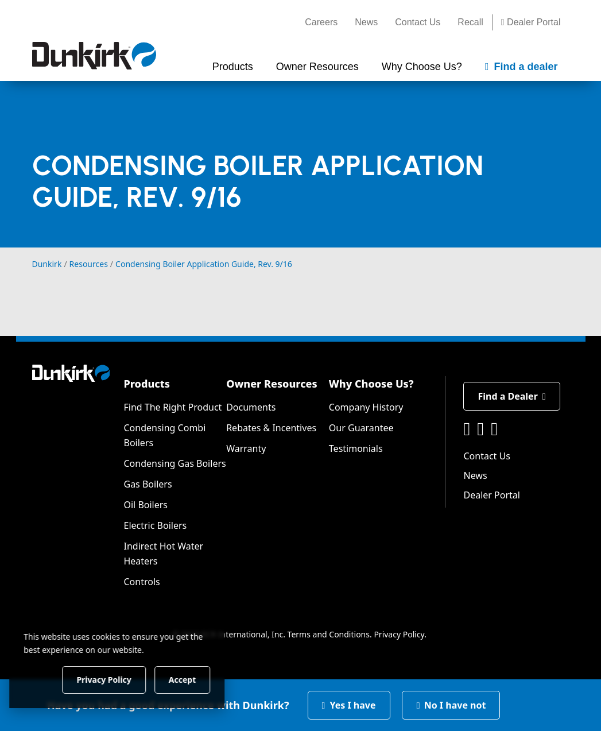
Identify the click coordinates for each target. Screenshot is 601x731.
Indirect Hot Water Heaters (163, 553)
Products (146, 383)
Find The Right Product (172, 407)
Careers (321, 22)
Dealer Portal (531, 22)
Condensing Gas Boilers (174, 463)
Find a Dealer (511, 396)
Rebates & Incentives (271, 427)
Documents (251, 407)
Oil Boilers (145, 504)
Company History (366, 407)
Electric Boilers (155, 525)
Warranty (246, 448)
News (366, 22)
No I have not (451, 705)
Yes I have (349, 705)
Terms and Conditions (329, 634)
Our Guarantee (361, 427)
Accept (196, 679)
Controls (141, 581)
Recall (470, 22)
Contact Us (417, 22)
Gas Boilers (147, 484)
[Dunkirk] (94, 55)
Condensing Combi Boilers (164, 435)
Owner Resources (271, 383)
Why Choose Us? (371, 383)
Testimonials (356, 448)
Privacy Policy (399, 634)
